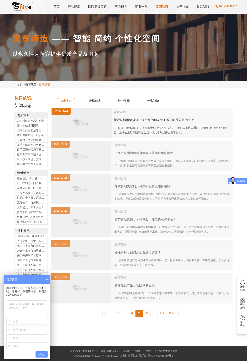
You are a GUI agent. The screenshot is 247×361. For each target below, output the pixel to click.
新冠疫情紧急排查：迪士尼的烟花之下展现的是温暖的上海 (154, 120)
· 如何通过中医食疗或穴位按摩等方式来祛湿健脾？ (31, 164)
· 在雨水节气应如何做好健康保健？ (31, 140)
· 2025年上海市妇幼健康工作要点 (31, 250)
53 (146, 313)
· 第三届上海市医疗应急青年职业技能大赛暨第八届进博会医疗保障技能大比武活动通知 (31, 245)
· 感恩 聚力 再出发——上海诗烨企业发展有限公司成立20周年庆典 (31, 178)
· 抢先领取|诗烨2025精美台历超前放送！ (31, 212)
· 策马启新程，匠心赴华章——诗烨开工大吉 (31, 188)
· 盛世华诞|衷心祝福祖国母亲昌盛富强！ (31, 221)
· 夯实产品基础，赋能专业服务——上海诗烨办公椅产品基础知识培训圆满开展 (31, 193)
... (125, 313)
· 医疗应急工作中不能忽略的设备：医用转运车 (31, 241)
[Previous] (105, 313)
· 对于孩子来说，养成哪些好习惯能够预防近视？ (31, 159)
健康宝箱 (66, 101)
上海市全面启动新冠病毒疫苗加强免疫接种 (145, 153)
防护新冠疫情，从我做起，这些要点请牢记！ (147, 219)
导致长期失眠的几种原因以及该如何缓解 (143, 186)
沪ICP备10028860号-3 (160, 355)
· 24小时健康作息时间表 (30, 120)
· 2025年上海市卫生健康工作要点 (31, 260)
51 (131, 313)
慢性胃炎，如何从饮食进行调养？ (139, 252)
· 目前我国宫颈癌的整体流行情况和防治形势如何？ (31, 149)
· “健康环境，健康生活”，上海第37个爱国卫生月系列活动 (31, 236)
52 (139, 313)
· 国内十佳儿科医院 (27, 125)
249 (162, 313)
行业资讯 (124, 101)
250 (171, 313)
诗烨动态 (95, 101)
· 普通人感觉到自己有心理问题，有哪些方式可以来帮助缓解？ (31, 144)
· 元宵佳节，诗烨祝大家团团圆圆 (31, 202)
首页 (20, 84)
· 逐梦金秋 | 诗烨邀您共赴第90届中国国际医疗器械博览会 (31, 217)
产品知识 (153, 101)
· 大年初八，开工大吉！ (30, 207)
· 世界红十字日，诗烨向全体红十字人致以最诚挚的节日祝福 (31, 197)
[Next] (178, 313)
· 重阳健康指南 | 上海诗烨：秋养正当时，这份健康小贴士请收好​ (31, 135)
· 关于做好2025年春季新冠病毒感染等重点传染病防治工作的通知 (31, 255)
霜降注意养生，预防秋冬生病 (136, 285)
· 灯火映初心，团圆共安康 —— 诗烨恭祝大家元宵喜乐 (31, 183)
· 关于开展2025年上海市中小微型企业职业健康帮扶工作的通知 (31, 270)
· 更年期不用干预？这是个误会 (31, 154)
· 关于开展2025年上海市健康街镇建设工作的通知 (31, 265)
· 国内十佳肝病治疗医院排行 (31, 130)
